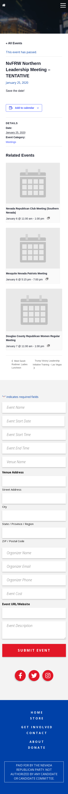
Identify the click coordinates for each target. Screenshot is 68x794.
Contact (37, 733)
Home (37, 712)
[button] (63, 5)
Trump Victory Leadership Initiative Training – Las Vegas (47, 363)
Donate (37, 748)
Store (37, 718)
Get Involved (37, 727)
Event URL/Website (16, 604)
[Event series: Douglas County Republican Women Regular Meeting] (48, 346)
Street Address (11, 489)
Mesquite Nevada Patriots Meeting (26, 273)
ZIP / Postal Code (13, 541)
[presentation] (33, 183)
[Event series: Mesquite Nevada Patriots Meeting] (47, 279)
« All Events (14, 43)
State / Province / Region (18, 524)
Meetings (11, 142)
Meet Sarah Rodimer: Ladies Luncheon (19, 364)
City (4, 506)
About (37, 742)
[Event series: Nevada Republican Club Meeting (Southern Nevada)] (48, 218)
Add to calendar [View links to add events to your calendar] (24, 107)
